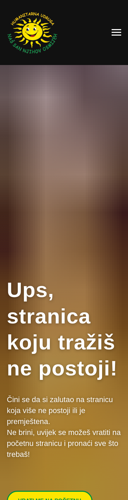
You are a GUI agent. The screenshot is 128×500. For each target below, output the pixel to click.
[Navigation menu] (116, 32)
